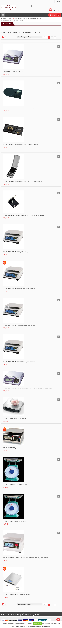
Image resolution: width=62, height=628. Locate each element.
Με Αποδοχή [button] (37, 623)
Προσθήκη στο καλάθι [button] (58, 46)
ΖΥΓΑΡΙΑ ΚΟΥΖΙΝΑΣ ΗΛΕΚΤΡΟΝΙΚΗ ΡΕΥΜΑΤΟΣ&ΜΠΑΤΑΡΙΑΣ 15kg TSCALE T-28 (25, 558)
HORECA (10, 18)
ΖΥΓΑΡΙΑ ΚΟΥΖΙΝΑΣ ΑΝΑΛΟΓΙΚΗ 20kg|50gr (15, 521)
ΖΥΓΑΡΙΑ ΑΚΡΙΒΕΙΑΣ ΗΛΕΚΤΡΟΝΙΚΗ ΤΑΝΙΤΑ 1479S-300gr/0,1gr (20, 108)
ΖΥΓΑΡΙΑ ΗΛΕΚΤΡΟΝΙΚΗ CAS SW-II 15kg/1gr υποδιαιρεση (19, 288)
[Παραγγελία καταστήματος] (29, 37)
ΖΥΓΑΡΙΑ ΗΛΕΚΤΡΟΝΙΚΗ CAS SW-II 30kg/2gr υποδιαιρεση (19, 325)
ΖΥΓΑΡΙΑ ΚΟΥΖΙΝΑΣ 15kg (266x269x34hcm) (15, 418)
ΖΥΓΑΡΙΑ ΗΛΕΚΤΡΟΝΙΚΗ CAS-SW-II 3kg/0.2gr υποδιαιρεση (19, 362)
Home (4, 18)
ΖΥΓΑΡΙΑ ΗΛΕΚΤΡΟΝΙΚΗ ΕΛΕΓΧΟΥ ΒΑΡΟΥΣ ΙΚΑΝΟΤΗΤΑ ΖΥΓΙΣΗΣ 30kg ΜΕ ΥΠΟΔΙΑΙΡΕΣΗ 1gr (29, 388)
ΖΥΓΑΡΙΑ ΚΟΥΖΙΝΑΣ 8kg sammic (12, 448)
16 (44, 36)
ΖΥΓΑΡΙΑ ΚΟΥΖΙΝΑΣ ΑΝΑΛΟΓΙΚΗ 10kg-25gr (15, 484)
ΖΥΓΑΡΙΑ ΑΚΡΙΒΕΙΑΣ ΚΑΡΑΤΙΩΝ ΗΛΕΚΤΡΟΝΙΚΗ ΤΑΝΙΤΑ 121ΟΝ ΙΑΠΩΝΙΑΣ (23, 215)
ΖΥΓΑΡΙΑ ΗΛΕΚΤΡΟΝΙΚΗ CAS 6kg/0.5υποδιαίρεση (16, 252)
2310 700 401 (56, 10)
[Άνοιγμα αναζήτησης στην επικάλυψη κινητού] (31, 6)
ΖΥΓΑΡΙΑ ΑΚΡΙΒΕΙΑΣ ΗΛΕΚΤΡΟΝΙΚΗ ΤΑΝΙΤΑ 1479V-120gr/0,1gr (20, 144)
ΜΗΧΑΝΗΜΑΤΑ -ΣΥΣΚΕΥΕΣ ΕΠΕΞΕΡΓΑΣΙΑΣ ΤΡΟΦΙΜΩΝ (28, 18)
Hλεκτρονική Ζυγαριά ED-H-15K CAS (13, 71)
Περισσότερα (45, 626)
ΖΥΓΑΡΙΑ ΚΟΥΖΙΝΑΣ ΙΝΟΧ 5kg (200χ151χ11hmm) (16, 594)
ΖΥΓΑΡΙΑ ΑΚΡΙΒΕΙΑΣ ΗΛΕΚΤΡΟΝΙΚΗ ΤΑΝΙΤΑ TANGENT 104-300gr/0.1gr (22, 181)
